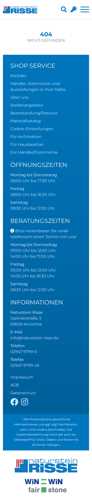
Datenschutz (23, 393)
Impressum (21, 377)
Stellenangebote (26, 105)
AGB (14, 385)
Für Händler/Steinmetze (34, 152)
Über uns (19, 97)
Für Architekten (25, 136)
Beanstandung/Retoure (33, 113)
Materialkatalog (25, 121)
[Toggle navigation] (84, 9)
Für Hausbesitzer (27, 144)
